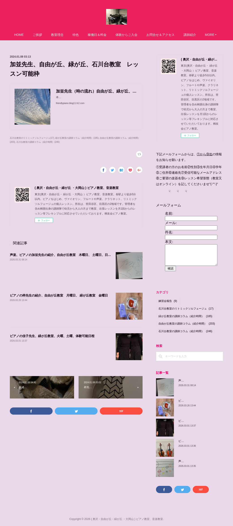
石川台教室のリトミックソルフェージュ (185, 308)
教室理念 (57, 35)
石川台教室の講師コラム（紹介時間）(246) (38, 142)
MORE (209, 35)
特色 (76, 35)
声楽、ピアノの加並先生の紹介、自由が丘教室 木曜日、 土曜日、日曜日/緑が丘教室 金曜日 (76, 255)
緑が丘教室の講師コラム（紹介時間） (185, 316)
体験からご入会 (126, 35)
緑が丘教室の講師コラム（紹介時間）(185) (76, 138)
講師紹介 (190, 35)
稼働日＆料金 (97, 35)
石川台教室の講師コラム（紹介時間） (185, 331)
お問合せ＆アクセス (160, 35)
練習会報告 (167, 301)
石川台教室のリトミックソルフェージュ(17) (32, 138)
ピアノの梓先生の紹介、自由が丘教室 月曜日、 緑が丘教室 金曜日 (59, 295)
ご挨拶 (37, 35)
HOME (19, 35)
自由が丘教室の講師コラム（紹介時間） (186, 323)
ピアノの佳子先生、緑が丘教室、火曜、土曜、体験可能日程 (52, 336)
